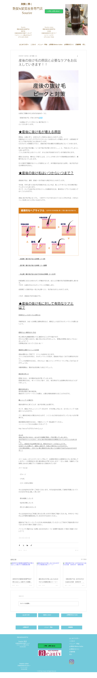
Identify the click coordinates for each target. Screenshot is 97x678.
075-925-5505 (23, 647)
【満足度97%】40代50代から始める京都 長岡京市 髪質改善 (74, 580)
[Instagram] (71, 661)
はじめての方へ (74, 638)
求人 (70, 654)
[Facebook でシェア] (19, 545)
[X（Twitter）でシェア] (23, 545)
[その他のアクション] (77, 56)
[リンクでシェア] (31, 545)
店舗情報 (72, 652)
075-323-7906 (24, 669)
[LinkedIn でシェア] (27, 545)
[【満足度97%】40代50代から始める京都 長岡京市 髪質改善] (74, 569)
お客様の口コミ (74, 649)
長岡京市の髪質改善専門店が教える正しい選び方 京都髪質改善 (22, 580)
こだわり (72, 641)
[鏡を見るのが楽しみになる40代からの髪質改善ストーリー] (48, 569)
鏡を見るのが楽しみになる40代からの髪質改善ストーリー (48, 580)
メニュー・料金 (74, 643)
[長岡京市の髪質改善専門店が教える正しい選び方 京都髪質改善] (22, 569)
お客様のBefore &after (76, 646)
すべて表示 (84, 559)
